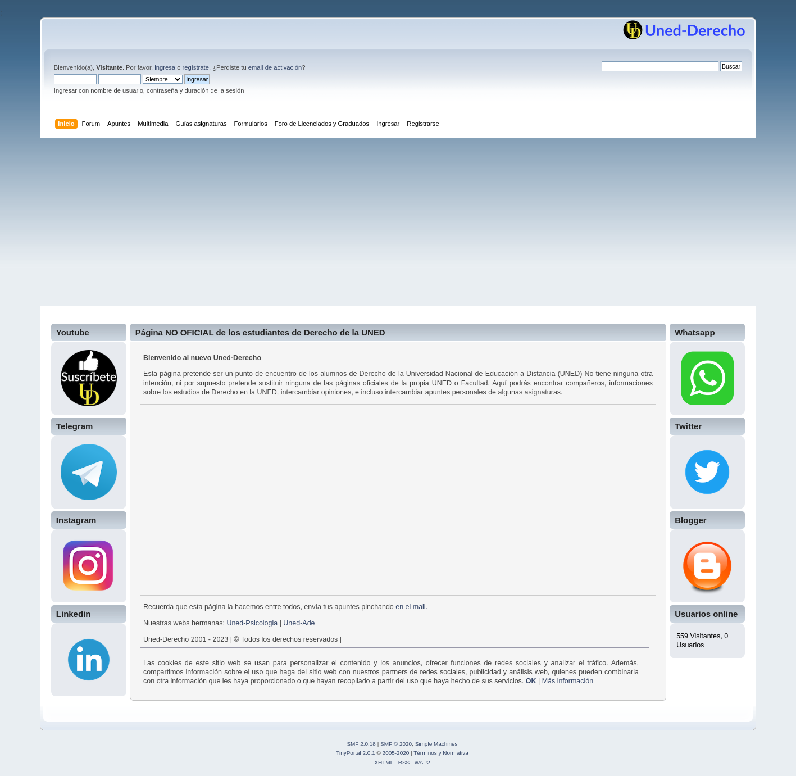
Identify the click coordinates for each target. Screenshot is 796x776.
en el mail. (411, 607)
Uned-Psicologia (252, 623)
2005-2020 (396, 753)
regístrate (196, 67)
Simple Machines (436, 744)
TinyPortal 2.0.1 (355, 753)
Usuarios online (706, 614)
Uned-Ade (299, 623)
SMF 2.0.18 (361, 744)
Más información (567, 681)
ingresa (164, 67)
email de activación (275, 67)
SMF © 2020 (396, 744)
